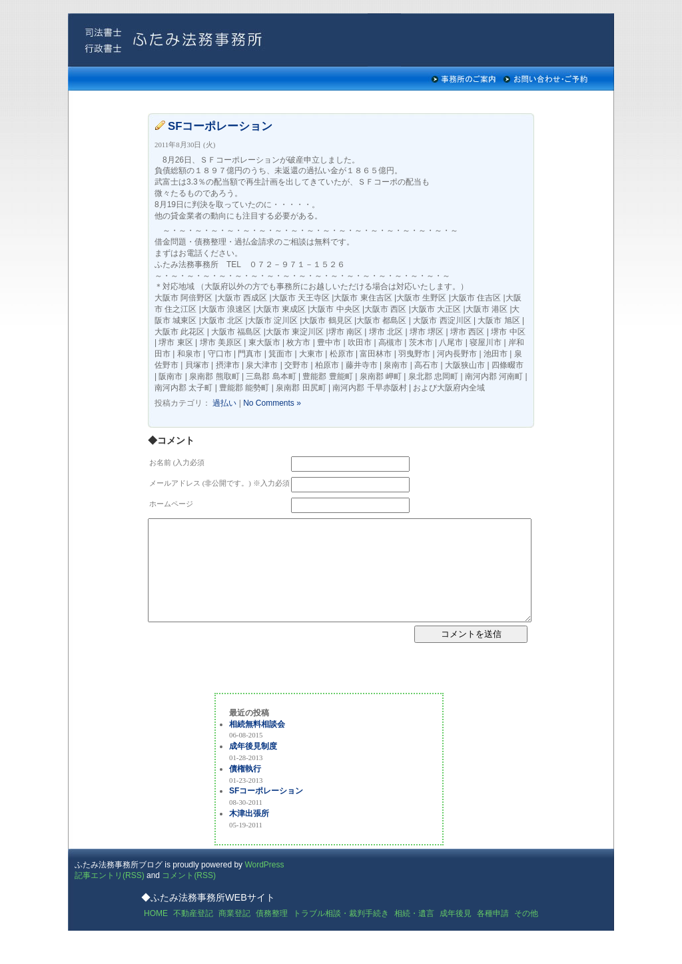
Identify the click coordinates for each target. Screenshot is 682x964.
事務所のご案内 (464, 79)
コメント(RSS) (189, 895)
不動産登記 (193, 933)
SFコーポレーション (220, 126)
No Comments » (272, 403)
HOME (156, 933)
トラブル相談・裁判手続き (341, 933)
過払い (224, 403)
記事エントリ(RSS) (110, 895)
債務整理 (272, 933)
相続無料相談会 (257, 744)
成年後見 (456, 933)
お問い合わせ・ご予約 (546, 79)
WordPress (264, 884)
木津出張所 (249, 833)
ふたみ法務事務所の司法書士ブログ (234, 40)
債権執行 (245, 788)
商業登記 (234, 933)
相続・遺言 (414, 933)
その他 (526, 933)
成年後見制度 (253, 766)
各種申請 (493, 933)
